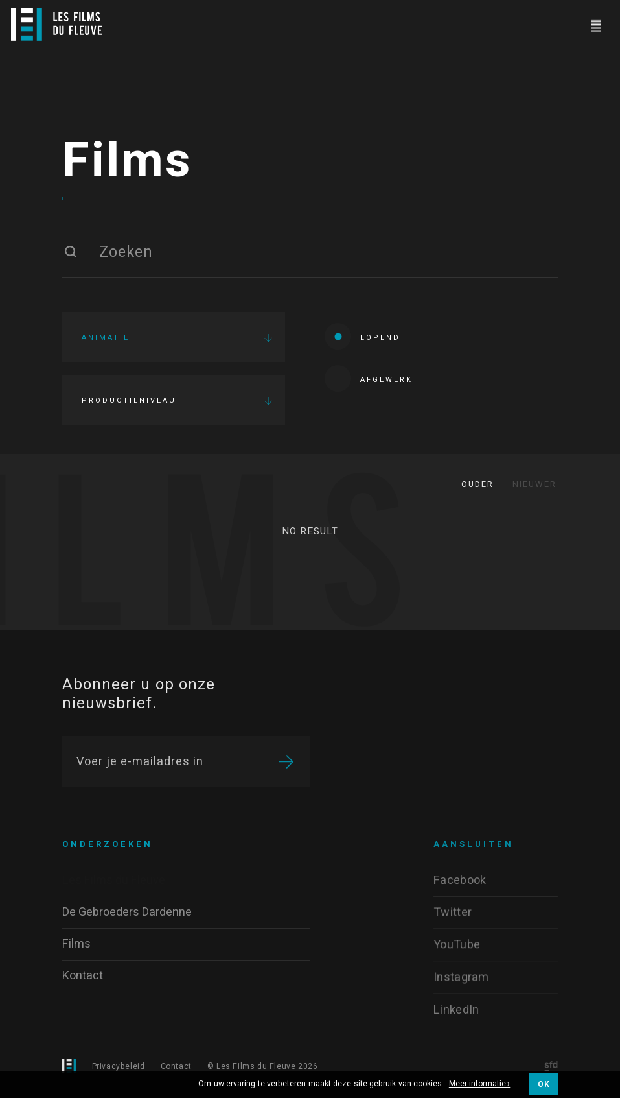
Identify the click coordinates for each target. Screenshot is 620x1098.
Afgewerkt (372, 382)
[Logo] (56, 24)
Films (127, 165)
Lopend (362, 340)
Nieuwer (534, 491)
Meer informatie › (480, 1084)
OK (543, 1084)
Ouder (477, 491)
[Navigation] (595, 24)
